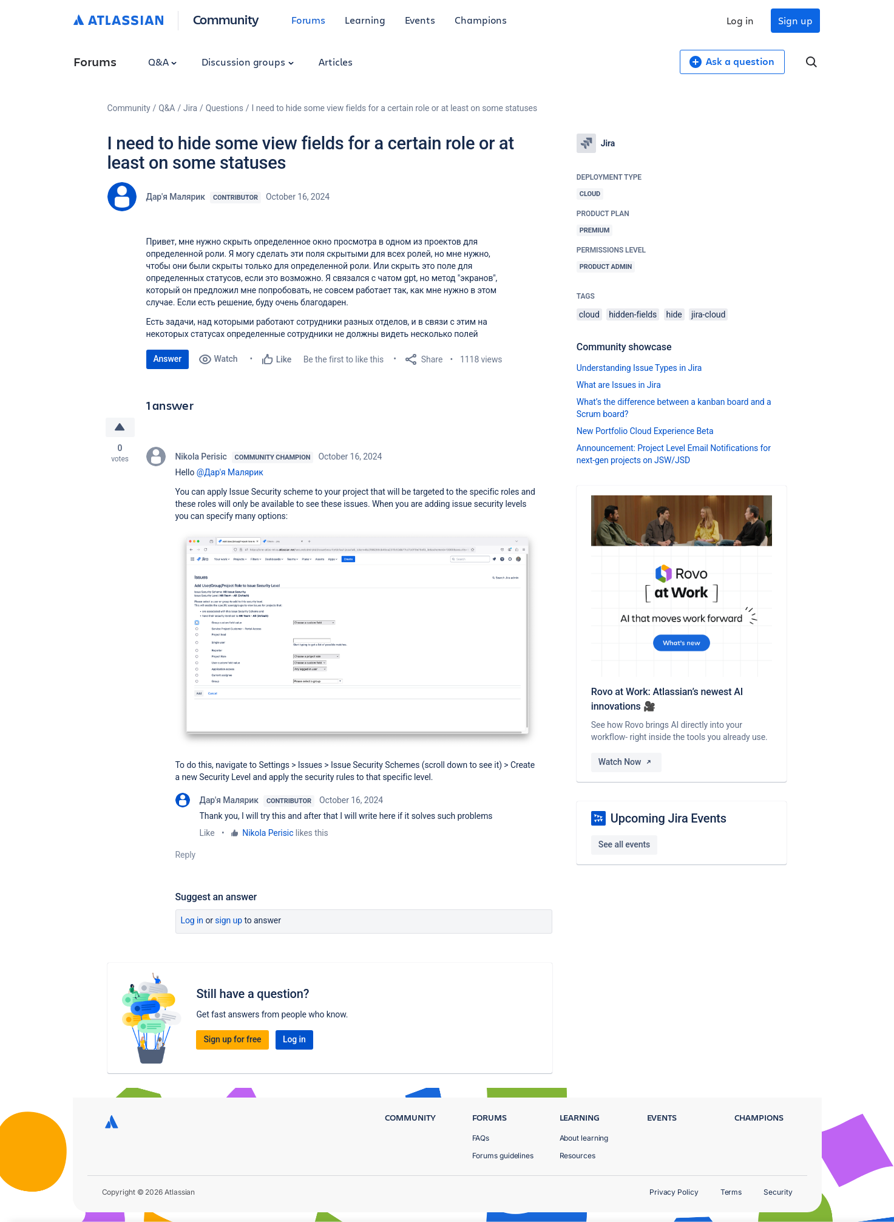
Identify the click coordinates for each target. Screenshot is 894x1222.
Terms (731, 1192)
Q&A (162, 61)
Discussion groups (247, 61)
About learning (584, 1137)
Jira (190, 108)
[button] (357, 638)
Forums (308, 19)
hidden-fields (633, 314)
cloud (589, 314)
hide (674, 314)
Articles (336, 61)
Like (207, 833)
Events (420, 19)
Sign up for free (232, 1039)
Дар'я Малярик (175, 197)
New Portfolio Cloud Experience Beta (645, 431)
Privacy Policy (674, 1192)
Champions (481, 19)
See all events (624, 844)
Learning (365, 19)
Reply (185, 855)
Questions (224, 108)
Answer (168, 359)
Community (226, 19)
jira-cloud (708, 314)
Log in (740, 20)
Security (778, 1192)
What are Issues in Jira (619, 385)
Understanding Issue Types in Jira (639, 368)
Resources (577, 1155)
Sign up (795, 20)
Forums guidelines (503, 1155)
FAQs (481, 1137)
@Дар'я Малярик (230, 472)
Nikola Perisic (201, 456)
